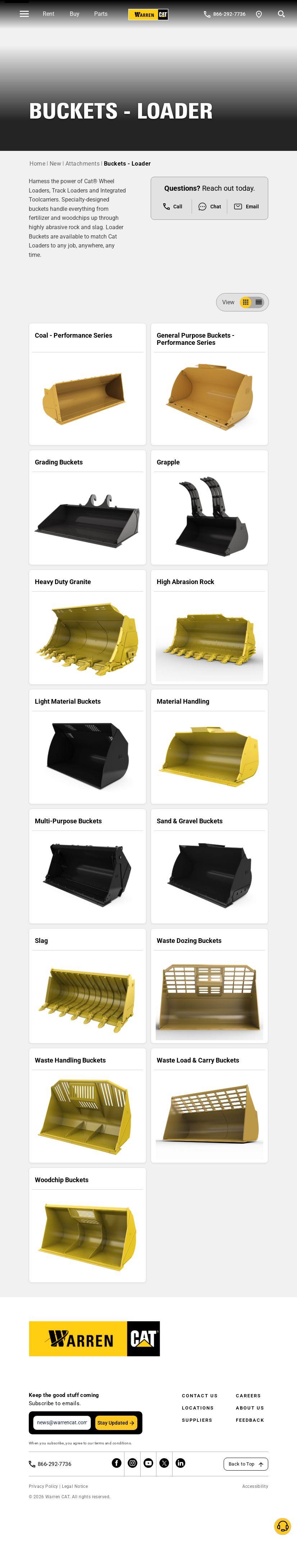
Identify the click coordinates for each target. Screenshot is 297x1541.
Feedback (250, 1420)
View (231, 302)
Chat (209, 206)
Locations (198, 1408)
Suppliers (197, 1420)
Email (246, 206)
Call (172, 206)
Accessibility (255, 1486)
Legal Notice (75, 1486)
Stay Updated (112, 1423)
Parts (101, 13)
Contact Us (200, 1395)
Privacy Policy (43, 1486)
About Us (250, 1408)
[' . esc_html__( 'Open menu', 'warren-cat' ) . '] (24, 14)
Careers (248, 1395)
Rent (48, 13)
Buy (74, 13)
